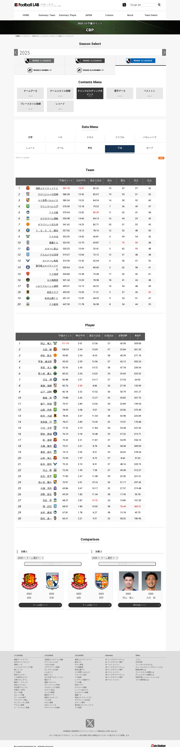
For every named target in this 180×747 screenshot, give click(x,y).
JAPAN (88, 15)
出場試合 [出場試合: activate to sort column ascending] (112, 335)
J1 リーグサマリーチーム (114, 658)
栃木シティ (48, 673)
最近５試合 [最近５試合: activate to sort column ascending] (99, 181)
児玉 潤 (49, 378)
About (130, 15)
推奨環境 (75, 730)
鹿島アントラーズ (21, 658)
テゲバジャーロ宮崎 (52, 706)
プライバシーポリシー (88, 730)
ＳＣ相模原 (79, 666)
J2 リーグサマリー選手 (114, 668)
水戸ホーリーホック (21, 661)
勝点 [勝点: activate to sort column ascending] (127, 181)
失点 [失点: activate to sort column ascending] (155, 181)
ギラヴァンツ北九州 (82, 699)
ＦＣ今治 (47, 699)
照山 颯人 (48, 342)
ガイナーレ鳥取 (81, 686)
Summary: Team (47, 15)
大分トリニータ (50, 704)
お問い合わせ (111, 730)
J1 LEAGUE (18, 654)
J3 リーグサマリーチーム (114, 673)
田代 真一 (48, 517)
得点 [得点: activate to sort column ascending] (141, 181)
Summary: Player (67, 15)
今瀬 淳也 (48, 487)
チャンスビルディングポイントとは (149, 666)
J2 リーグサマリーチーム (114, 666)
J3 (140, 61)
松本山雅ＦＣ (80, 668)
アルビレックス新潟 (52, 686)
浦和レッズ (18, 663)
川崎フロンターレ (21, 678)
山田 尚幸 (48, 408)
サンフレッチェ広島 (21, 701)
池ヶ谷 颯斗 (47, 481)
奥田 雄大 (48, 451)
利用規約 (67, 730)
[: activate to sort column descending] (19, 181)
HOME (26, 15)
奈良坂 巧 (48, 420)
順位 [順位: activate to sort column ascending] (114, 181)
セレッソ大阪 (19, 694)
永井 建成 (48, 511)
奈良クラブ (79, 684)
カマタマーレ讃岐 (81, 691)
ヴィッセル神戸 (20, 696)
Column (109, 15)
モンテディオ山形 (51, 668)
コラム (138, 658)
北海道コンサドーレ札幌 (53, 658)
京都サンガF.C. (19, 689)
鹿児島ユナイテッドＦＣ (84, 704)
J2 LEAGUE (48, 654)
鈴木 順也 (48, 463)
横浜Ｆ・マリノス (21, 681)
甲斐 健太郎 (47, 360)
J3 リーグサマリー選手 (114, 676)
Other (138, 654)
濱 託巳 (49, 505)
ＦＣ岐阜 (78, 676)
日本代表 (139, 661)
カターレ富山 (49, 689)
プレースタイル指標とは (145, 671)
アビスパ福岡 (19, 704)
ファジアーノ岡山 (21, 699)
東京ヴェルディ (20, 673)
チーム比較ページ (40, 604)
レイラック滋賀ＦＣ (82, 678)
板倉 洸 (49, 396)
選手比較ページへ (127, 562)
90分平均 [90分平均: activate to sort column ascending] (82, 335)
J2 (90, 60)
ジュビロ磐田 (49, 691)
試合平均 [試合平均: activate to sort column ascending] (83, 181)
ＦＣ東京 (17, 671)
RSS (161, 158)
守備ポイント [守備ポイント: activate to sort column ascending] (68, 181)
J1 (39, 60)
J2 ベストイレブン (112, 671)
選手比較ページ (139, 604)
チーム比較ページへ (53, 562)
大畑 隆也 (48, 444)
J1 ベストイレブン (112, 663)
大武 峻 (49, 348)
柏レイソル (18, 668)
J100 (39, 70)
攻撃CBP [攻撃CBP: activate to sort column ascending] (127, 335)
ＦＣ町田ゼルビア (21, 676)
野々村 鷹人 (47, 372)
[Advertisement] (90, 627)
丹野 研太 (48, 493)
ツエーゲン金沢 (81, 673)
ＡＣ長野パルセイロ (82, 671)
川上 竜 (49, 469)
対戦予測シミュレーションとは (147, 676)
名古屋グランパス (21, 686)
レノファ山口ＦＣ (81, 689)
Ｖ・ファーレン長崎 (21, 706)
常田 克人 (48, 366)
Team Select (151, 15)
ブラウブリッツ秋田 (52, 666)
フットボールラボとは (144, 663)
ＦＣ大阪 (78, 681)
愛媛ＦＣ (78, 694)
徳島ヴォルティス (51, 696)
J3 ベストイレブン (112, 678)
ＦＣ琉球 (78, 706)
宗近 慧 (49, 499)
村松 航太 (48, 354)
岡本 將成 (48, 432)
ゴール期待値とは (142, 678)
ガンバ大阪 (18, 691)
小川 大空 (48, 426)
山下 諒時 (48, 390)
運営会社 (101, 730)
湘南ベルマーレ (50, 681)
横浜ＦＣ (47, 678)
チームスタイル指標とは (145, 673)
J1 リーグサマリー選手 (114, 661)
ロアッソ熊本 (80, 701)
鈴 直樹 (49, 438)
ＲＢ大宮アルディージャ (53, 676)
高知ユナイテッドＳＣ (83, 696)
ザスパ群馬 (79, 663)
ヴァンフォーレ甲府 (52, 684)
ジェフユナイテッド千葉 (23, 666)
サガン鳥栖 (48, 701)
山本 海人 (48, 457)
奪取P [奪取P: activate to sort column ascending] (143, 335)
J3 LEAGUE (79, 654)
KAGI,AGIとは (141, 668)
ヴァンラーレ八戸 (51, 661)
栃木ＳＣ (78, 661)
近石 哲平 (48, 475)
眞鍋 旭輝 (48, 384)
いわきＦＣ (48, 671)
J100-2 (90, 70)
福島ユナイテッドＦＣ (83, 658)
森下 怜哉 (48, 402)
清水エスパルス (20, 684)
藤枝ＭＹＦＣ (49, 694)
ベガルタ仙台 (49, 663)
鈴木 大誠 (48, 414)
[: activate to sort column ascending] (28, 181)
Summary (109, 654)
